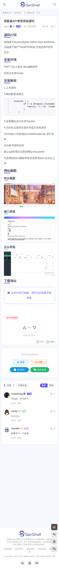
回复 (19, 403)
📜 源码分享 (29, 13)
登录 (21, 362)
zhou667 (15, 428)
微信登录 (40, 369)
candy (14, 411)
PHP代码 (12, 318)
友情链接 (8, 468)
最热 (51, 385)
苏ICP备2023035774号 (46, 476)
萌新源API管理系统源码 (19, 21)
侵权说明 (30, 468)
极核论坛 (7, 13)
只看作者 (22, 385)
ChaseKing (17, 394)
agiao (6, 26)
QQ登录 (19, 369)
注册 (38, 362)
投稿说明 (42, 468)
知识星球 (18, 13)
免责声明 (19, 468)
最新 (44, 385)
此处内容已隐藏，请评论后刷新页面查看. (29, 295)
